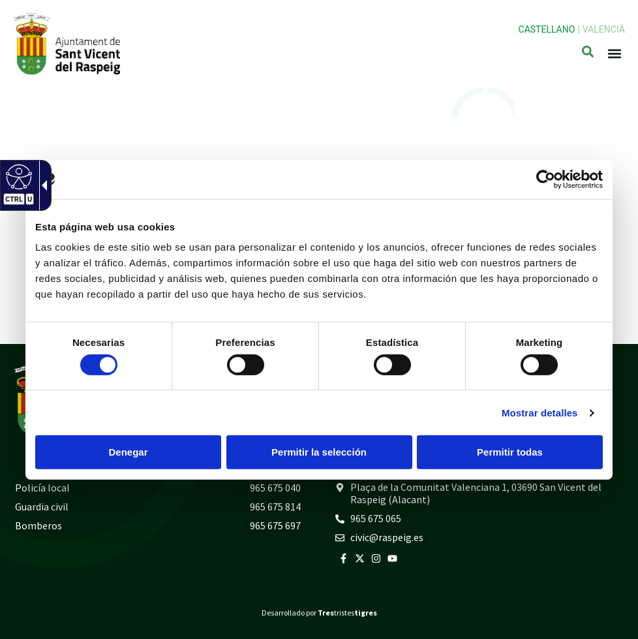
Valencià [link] (604, 29)
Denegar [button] (127, 452)
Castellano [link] (547, 29)
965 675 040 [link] (275, 487)
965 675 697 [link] (275, 525)
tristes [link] (347, 612)
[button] (614, 54)
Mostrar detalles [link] (540, 412)
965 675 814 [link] (275, 506)
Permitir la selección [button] (319, 452)
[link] (546, 179)
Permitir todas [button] (510, 452)
